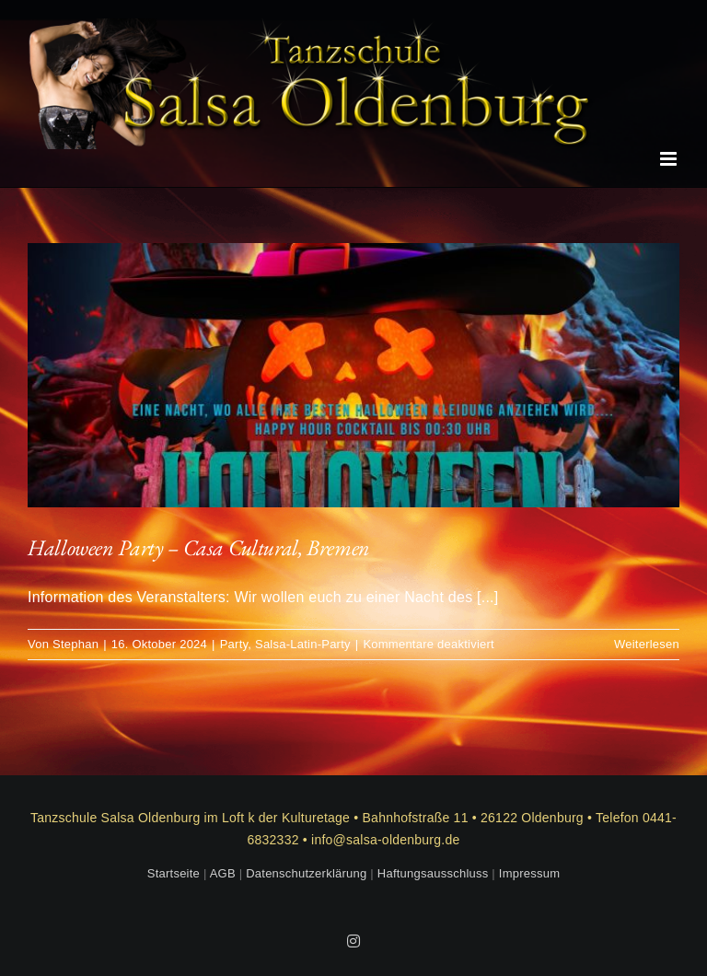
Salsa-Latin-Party (303, 644)
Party (234, 644)
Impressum (529, 873)
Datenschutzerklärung (306, 873)
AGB (223, 873)
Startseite (173, 873)
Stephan (75, 644)
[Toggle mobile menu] (669, 158)
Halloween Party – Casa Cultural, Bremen (199, 547)
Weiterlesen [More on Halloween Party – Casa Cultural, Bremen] (646, 644)
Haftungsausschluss (433, 873)
